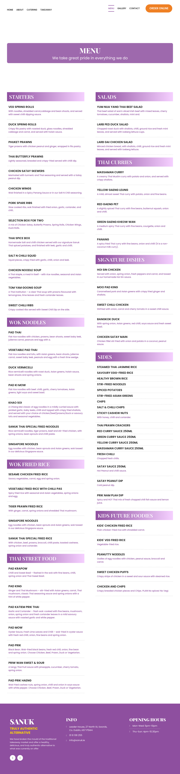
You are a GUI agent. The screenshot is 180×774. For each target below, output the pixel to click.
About (19, 9)
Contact (134, 8)
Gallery (121, 8)
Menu (111, 8)
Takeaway (46, 9)
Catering (32, 9)
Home (10, 9)
